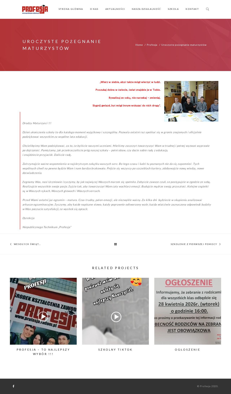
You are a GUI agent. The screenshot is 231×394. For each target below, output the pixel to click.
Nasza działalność (146, 9)
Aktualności (115, 9)
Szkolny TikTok (115, 349)
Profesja (152, 44)
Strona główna (71, 9)
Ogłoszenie (187, 349)
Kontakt (192, 9)
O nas (94, 9)
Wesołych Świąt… (27, 244)
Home (139, 44)
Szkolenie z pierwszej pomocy (194, 244)
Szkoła (173, 9)
